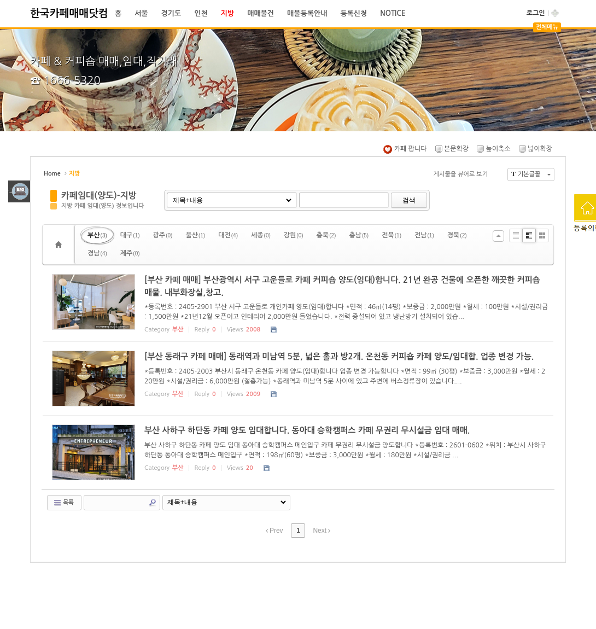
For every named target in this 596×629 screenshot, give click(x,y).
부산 (97, 235)
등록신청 (353, 13)
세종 (261, 235)
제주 (130, 253)
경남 (97, 253)
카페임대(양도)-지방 (99, 195)
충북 (326, 235)
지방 (227, 13)
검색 (409, 200)
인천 (200, 13)
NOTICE (392, 13)
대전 (228, 235)
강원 (293, 235)
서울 (141, 13)
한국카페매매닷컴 (69, 13)
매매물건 (260, 13)
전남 (424, 235)
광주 (163, 235)
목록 (63, 502)
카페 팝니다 (404, 148)
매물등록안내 (307, 13)
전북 (391, 235)
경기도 (171, 13)
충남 (359, 235)
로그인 (536, 13)
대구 (130, 235)
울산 (195, 235)
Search (152, 502)
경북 (457, 235)
